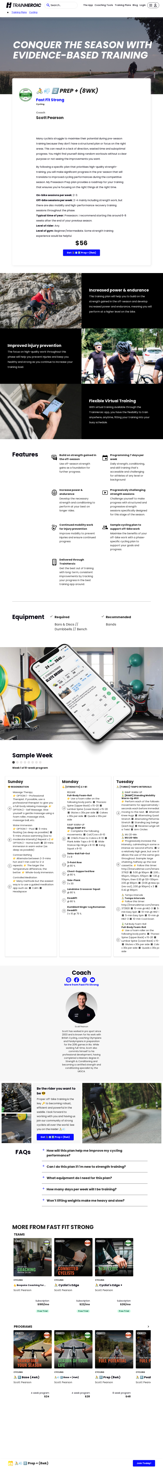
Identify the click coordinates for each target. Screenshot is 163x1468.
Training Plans (123, 5)
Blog (135, 5)
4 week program (40, 1392)
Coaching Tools (104, 5)
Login (143, 5)
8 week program (122, 1392)
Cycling (33, 12)
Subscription (42, 1300)
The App (88, 5)
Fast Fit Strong (50, 99)
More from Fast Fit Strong (81, 985)
